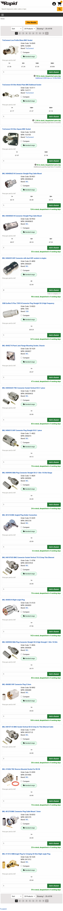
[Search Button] (59, 9)
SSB (27, 311)
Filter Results (31, 22)
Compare (25, 52)
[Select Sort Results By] (16, 29)
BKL (27, 182)
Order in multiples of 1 (54, 294)
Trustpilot (3, 909)
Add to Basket (54, 72)
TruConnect (30, 48)
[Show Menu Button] (2, 15)
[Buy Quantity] (24, 72)
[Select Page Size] (29, 29)
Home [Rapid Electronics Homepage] (3, 19)
